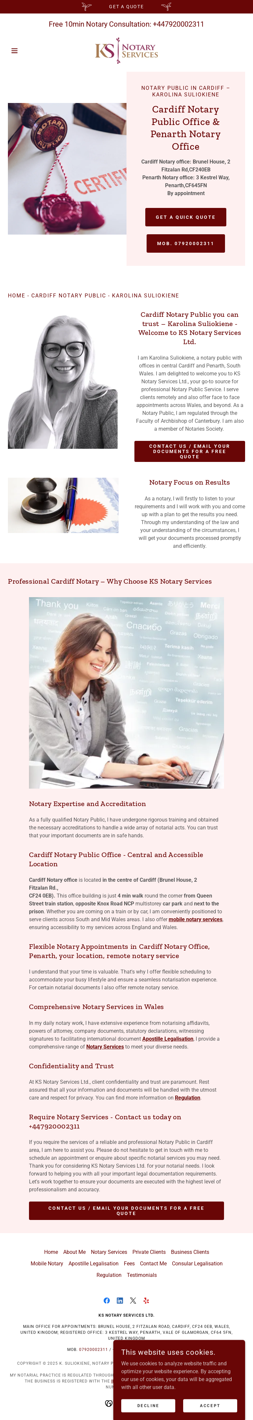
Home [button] (51, 1252)
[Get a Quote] (126, 6)
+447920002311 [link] (178, 24)
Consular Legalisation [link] (197, 1263)
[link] (126, 51)
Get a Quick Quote (186, 217)
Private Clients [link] (149, 1252)
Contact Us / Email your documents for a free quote (189, 451)
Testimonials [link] (142, 1275)
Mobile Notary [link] (47, 1263)
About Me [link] (74, 1252)
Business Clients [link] (190, 1252)
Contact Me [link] (153, 1263)
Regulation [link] (109, 1275)
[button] (25, 50)
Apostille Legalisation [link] (94, 1263)
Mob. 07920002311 (185, 243)
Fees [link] (129, 1263)
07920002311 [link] (93, 1349)
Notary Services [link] (109, 1252)
